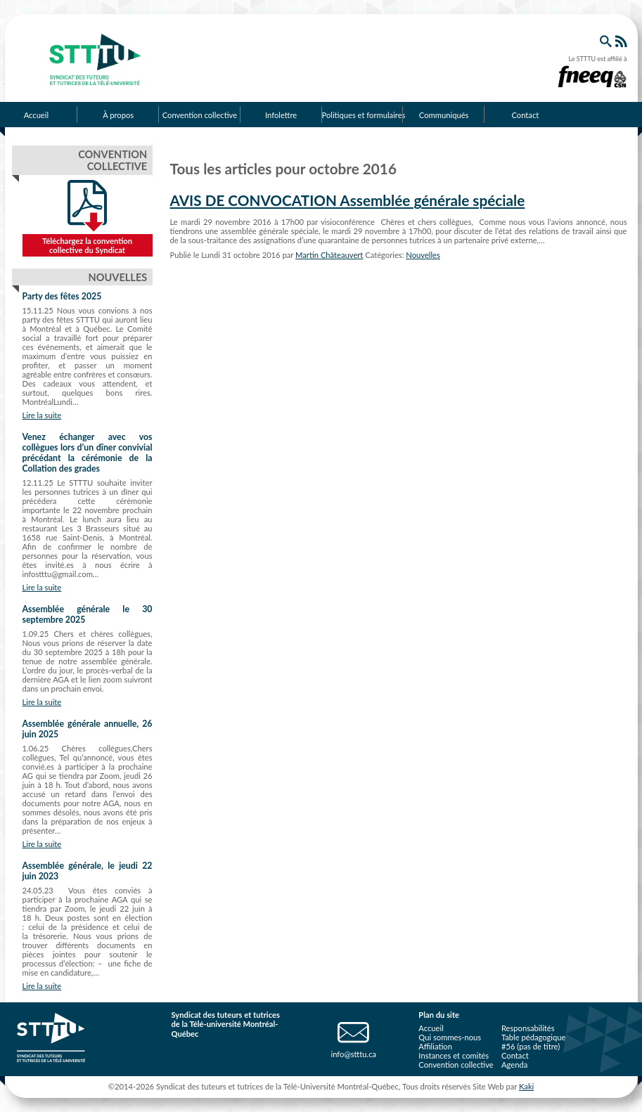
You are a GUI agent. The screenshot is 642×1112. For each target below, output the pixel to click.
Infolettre (281, 114)
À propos (118, 114)
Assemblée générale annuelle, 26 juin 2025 (88, 728)
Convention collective (199, 114)
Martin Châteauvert (329, 254)
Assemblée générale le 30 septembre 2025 (88, 614)
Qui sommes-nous (449, 1037)
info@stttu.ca (353, 1054)
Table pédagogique (533, 1037)
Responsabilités (528, 1028)
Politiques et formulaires (363, 114)
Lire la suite (42, 415)
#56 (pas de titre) (530, 1046)
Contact (525, 114)
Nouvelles (423, 254)
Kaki (526, 1086)
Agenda (514, 1064)
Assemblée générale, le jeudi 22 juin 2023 (88, 870)
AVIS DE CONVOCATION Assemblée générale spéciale (347, 200)
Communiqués (444, 114)
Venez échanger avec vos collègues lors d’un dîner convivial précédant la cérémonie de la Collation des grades (88, 453)
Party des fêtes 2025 (62, 296)
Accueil (430, 1028)
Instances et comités (453, 1055)
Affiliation (435, 1046)
